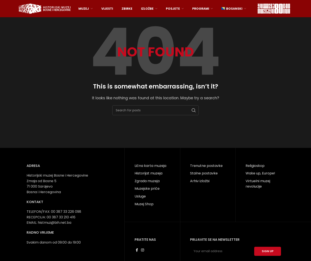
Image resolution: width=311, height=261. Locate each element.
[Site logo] (45, 8)
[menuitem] (233, 8)
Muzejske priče (147, 188)
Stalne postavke (204, 173)
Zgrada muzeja (147, 181)
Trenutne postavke (206, 165)
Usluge (140, 196)
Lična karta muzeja (150, 165)
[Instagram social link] (142, 250)
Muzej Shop (144, 204)
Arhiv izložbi (199, 181)
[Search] (155, 110)
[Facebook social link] (137, 250)
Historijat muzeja (148, 173)
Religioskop (255, 165)
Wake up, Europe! (260, 173)
